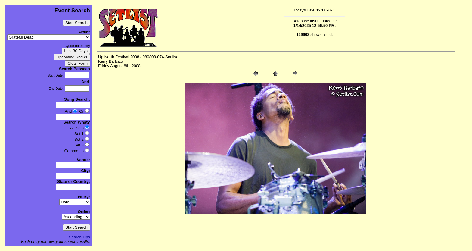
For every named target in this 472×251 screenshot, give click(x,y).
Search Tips (79, 237)
